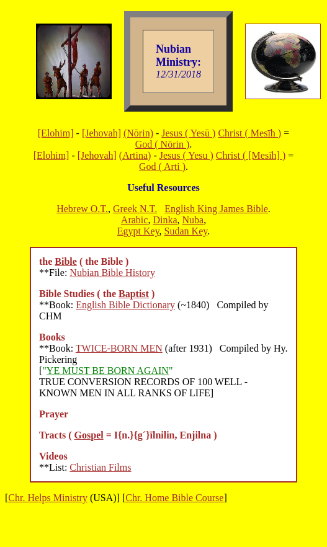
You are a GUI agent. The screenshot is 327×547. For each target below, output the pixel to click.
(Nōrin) (138, 133)
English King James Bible (216, 208)
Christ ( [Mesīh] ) (250, 155)
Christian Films (100, 467)
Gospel (89, 435)
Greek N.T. (135, 208)
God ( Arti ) (162, 166)
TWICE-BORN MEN (119, 348)
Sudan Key (186, 231)
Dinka (165, 220)
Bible (66, 261)
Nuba (193, 220)
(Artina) (135, 155)
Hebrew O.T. (82, 208)
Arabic (134, 220)
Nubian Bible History (112, 272)
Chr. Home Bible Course (174, 497)
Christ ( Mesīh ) (249, 133)
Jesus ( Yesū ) (188, 133)
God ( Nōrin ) (162, 144)
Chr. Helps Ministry (47, 497)
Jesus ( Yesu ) (186, 155)
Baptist (134, 293)
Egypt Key (138, 231)
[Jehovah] (101, 133)
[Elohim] (56, 133)
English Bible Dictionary (125, 305)
